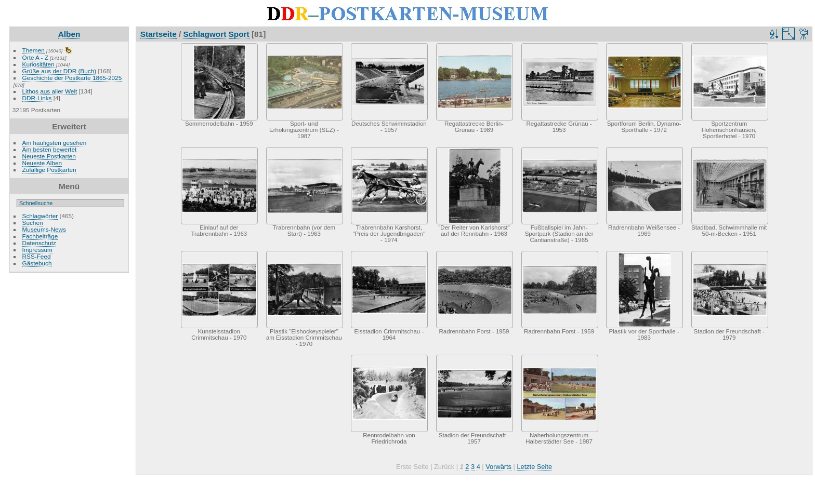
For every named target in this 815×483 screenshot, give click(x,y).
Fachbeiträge (40, 236)
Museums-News (44, 229)
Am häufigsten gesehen (54, 142)
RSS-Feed (36, 256)
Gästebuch (37, 263)
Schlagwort (205, 34)
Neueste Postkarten (49, 156)
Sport (239, 34)
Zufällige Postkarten (49, 169)
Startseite (158, 34)
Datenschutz (39, 242)
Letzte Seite (534, 467)
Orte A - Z (35, 57)
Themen (33, 50)
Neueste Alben (42, 162)
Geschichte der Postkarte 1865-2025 (72, 77)
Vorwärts (498, 467)
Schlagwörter (40, 215)
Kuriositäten (39, 64)
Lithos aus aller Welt (49, 91)
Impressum (37, 249)
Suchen (32, 222)
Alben (69, 34)
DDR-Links (37, 98)
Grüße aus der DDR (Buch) (59, 71)
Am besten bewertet (49, 149)
